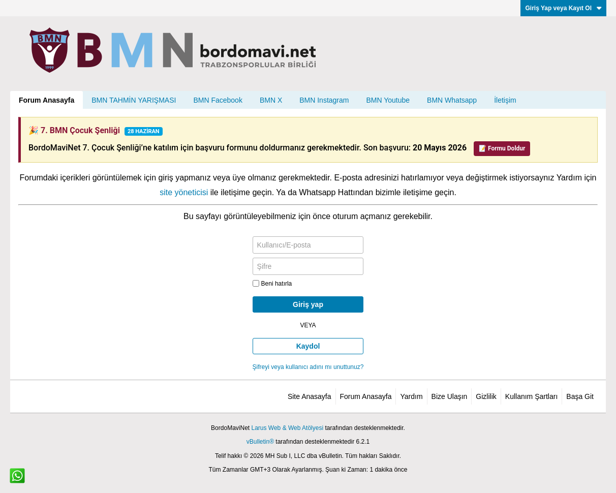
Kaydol (308, 346)
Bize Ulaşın (450, 396)
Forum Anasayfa (46, 100)
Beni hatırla (272, 283)
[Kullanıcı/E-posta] (308, 245)
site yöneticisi (184, 192)
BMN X (271, 100)
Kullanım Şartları (531, 396)
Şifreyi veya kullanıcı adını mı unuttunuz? (308, 367)
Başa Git (580, 396)
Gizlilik (486, 396)
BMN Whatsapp (452, 100)
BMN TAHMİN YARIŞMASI (133, 100)
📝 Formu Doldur (502, 148)
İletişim (505, 100)
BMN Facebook (217, 100)
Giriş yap (308, 304)
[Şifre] (308, 266)
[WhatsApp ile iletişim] (17, 476)
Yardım (411, 396)
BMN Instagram (324, 100)
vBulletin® (260, 441)
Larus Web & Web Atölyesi (287, 428)
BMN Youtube (388, 100)
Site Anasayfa (309, 396)
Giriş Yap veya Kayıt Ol (563, 8)
